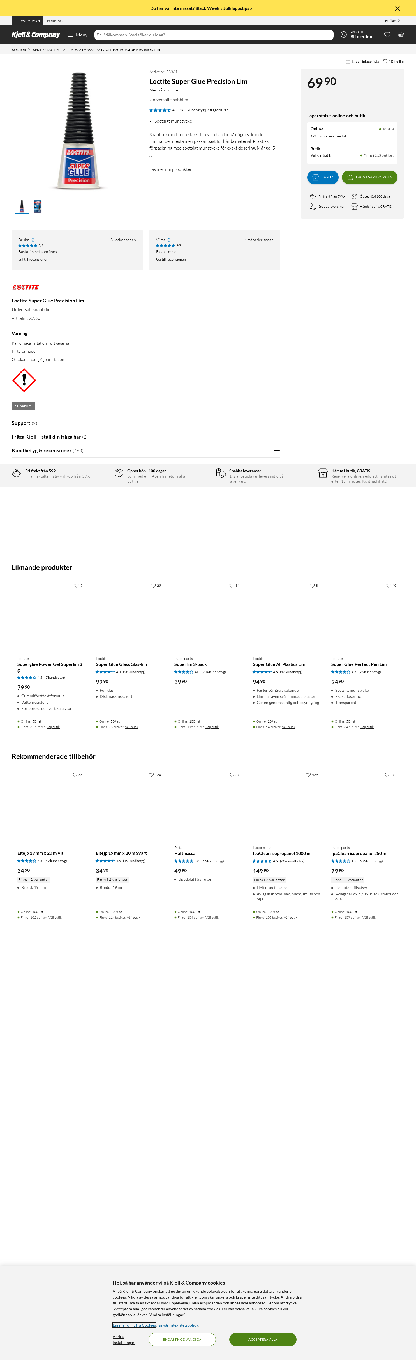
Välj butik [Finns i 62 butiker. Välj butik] (53, 1131)
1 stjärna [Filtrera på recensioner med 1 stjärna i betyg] (100, 527)
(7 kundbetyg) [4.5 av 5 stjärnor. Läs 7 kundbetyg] (55, 1082)
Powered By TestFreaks (256, 809)
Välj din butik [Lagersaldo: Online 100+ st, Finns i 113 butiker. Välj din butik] (321, 155)
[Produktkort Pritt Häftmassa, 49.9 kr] (208, 1208)
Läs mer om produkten (171, 169)
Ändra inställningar (124, 1339)
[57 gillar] (234, 1179)
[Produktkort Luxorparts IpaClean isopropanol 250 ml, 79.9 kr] (365, 1208)
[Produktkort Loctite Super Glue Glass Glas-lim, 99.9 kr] (129, 1018)
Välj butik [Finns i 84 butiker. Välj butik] (367, 1131)
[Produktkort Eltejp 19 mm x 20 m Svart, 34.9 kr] (129, 1208)
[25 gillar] (156, 990)
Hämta (323, 177)
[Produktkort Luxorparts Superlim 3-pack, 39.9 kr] (208, 1018)
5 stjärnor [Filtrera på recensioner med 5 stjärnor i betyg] (101, 492)
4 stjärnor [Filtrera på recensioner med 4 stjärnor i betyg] (101, 501)
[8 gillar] (314, 990)
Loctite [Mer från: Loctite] (172, 90)
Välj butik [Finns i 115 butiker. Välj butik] (212, 1131)
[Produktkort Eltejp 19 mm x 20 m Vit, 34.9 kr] (51, 1208)
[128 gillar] (155, 1179)
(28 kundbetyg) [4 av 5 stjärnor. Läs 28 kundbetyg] (134, 1076)
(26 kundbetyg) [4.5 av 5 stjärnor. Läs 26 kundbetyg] (370, 1076)
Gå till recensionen (33, 259)
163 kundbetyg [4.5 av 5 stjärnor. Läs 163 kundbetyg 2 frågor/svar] (192, 110)
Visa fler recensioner (146, 826)
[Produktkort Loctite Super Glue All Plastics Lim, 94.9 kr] (286, 1018)
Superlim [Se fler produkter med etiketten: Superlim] (23, 405)
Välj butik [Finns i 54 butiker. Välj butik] (288, 1131)
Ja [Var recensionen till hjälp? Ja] (260, 648)
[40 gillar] (391, 990)
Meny (77, 34)
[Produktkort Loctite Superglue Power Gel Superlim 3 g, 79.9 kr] (51, 1018)
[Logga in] (356, 34)
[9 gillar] (78, 990)
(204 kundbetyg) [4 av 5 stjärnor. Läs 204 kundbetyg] (214, 1076)
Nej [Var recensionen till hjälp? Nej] (272, 648)
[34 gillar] (234, 990)
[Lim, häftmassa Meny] (98, 49)
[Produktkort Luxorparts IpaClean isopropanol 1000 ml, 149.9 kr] (286, 1208)
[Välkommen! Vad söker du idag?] (217, 34)
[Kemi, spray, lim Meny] (63, 49)
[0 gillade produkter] (387, 34)
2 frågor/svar (217, 110)
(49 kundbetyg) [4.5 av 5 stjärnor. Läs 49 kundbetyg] (56, 1265)
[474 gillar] (390, 1179)
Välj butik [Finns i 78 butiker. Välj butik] (131, 1131)
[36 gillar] (77, 1179)
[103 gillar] (393, 62)
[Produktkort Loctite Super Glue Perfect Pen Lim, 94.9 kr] (365, 1018)
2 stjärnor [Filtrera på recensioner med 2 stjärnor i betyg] (101, 518)
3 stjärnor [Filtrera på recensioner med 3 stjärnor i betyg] (101, 510)
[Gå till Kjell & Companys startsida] (38, 34)
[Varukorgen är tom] (401, 34)
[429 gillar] (312, 1179)
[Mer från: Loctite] (26, 289)
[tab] (27, 20)
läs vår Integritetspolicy (178, 1325)
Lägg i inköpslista (362, 62)
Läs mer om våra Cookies (134, 1325)
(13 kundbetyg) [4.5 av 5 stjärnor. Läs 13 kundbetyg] (291, 1076)
